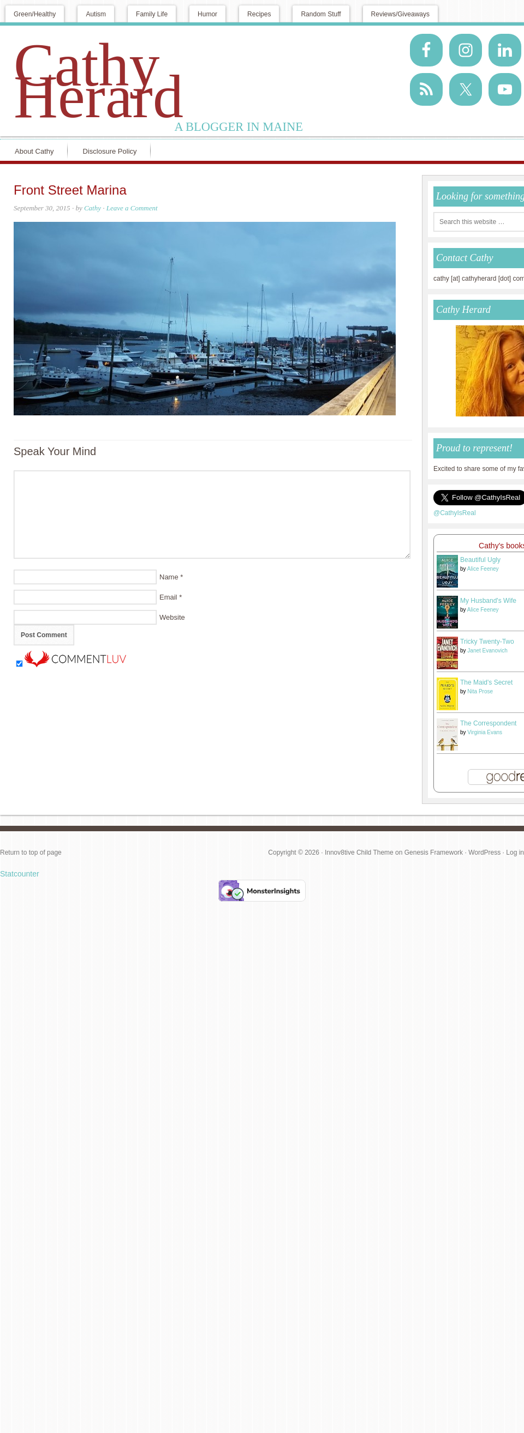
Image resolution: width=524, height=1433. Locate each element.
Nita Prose (480, 691)
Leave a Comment (132, 208)
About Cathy (34, 151)
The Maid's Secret (486, 682)
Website (172, 617)
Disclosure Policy (110, 151)
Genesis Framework (433, 852)
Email (168, 597)
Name (168, 577)
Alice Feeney (483, 569)
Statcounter (19, 873)
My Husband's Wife (488, 600)
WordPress (484, 852)
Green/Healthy (35, 14)
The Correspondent (488, 723)
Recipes (259, 14)
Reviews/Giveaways (400, 14)
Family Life (152, 14)
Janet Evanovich (487, 651)
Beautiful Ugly (480, 560)
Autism (96, 14)
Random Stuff (321, 14)
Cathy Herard (98, 80)
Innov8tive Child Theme (359, 852)
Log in (515, 852)
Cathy (92, 208)
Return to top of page (31, 852)
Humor (207, 14)
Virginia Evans (484, 732)
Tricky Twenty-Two (487, 641)
